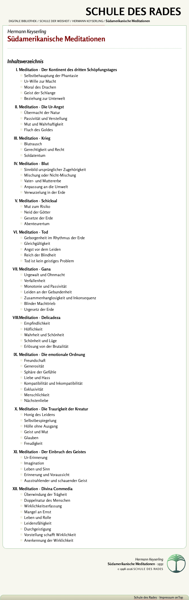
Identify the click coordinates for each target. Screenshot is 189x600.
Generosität (34, 366)
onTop (179, 597)
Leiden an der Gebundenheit (48, 291)
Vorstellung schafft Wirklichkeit (50, 534)
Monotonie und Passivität (45, 286)
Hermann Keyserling (87, 21)
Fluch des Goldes (38, 129)
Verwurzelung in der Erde (44, 192)
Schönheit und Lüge (40, 340)
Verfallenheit (34, 280)
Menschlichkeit (36, 394)
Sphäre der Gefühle (40, 372)
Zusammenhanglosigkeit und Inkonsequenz (60, 297)
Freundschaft (35, 360)
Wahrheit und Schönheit (44, 334)
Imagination (34, 463)
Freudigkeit (33, 443)
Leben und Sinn (37, 469)
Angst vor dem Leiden (42, 249)
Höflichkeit (33, 329)
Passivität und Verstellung (45, 118)
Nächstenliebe (36, 400)
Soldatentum (35, 155)
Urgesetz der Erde (39, 309)
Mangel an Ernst (37, 511)
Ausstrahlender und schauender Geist (55, 480)
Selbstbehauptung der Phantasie (51, 75)
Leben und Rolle (37, 517)
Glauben (31, 437)
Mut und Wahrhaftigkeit (43, 124)
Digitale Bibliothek (23, 21)
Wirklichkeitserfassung (43, 506)
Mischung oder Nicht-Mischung (50, 175)
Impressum (166, 597)
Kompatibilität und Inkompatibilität (53, 383)
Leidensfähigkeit (37, 523)
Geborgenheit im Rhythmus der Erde (54, 237)
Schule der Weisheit (54, 21)
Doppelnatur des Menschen (47, 500)
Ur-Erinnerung (35, 457)
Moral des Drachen (40, 87)
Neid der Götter (37, 212)
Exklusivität (33, 389)
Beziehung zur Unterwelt (44, 98)
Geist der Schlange (40, 92)
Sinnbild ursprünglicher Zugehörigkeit (55, 169)
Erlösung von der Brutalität (46, 346)
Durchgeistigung (37, 529)
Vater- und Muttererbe (42, 180)
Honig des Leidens (39, 414)
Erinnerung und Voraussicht (46, 474)
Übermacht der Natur (42, 112)
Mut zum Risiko (37, 206)
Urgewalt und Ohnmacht (44, 274)
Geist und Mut (36, 431)
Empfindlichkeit (37, 323)
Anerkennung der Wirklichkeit (48, 540)
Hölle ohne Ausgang (41, 426)
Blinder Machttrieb (39, 303)
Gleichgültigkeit (37, 243)
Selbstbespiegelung (40, 420)
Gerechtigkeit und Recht (44, 149)
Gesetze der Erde (38, 218)
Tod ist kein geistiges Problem (49, 260)
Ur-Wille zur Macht (40, 81)
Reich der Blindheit (40, 255)
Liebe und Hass (37, 377)
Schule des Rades (145, 597)
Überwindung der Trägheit (45, 494)
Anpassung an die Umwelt (46, 186)
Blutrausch (33, 143)
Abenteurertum (37, 223)
